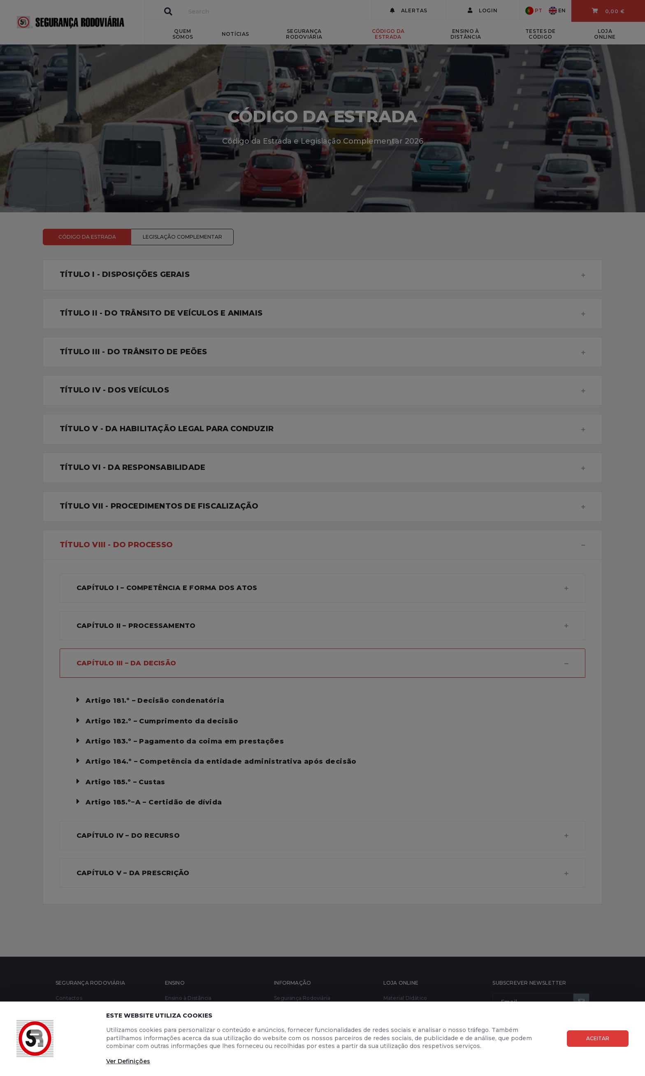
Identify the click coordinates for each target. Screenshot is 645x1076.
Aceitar (597, 1038)
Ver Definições (128, 1061)
